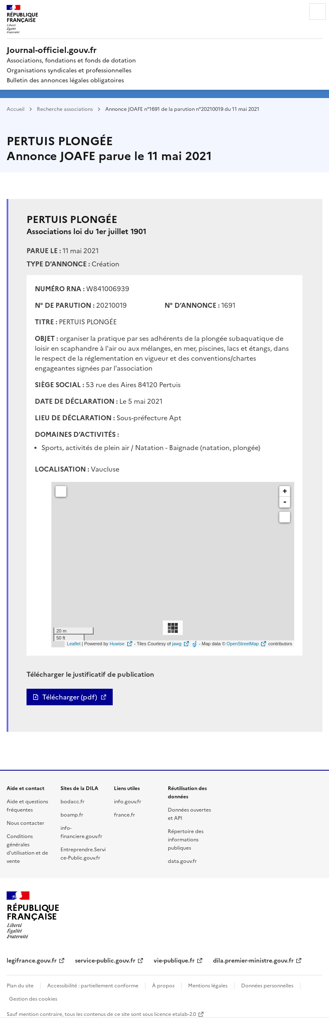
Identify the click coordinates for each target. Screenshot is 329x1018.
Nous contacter (25, 822)
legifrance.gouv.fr (32, 960)
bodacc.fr (72, 801)
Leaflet (73, 643)
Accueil (15, 108)
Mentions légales (207, 985)
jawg (176, 643)
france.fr (124, 814)
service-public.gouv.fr (105, 960)
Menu (317, 11)
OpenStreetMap (243, 643)
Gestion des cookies (33, 998)
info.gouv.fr (127, 801)
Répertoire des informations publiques (185, 839)
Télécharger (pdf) (69, 697)
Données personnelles (267, 985)
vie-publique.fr (174, 960)
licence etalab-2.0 (175, 1013)
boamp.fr (71, 814)
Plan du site (20, 985)
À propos (163, 985)
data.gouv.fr (182, 860)
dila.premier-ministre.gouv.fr (253, 960)
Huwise (116, 643)
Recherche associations (65, 108)
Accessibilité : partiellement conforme (92, 985)
